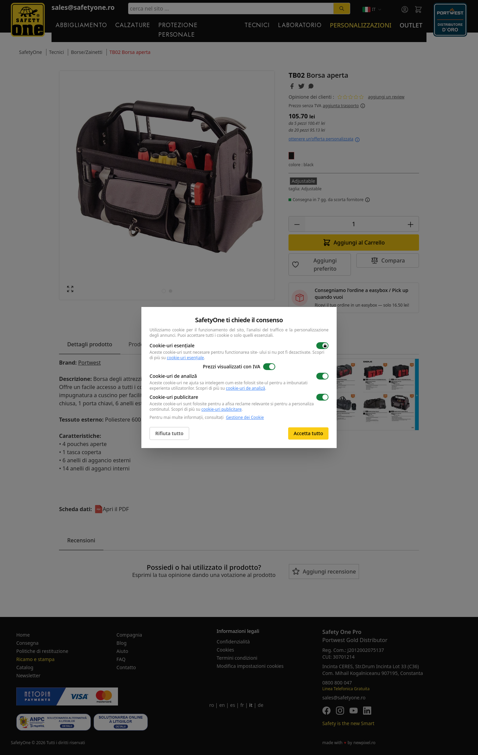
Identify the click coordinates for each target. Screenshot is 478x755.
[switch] (322, 345)
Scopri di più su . (231, 388)
